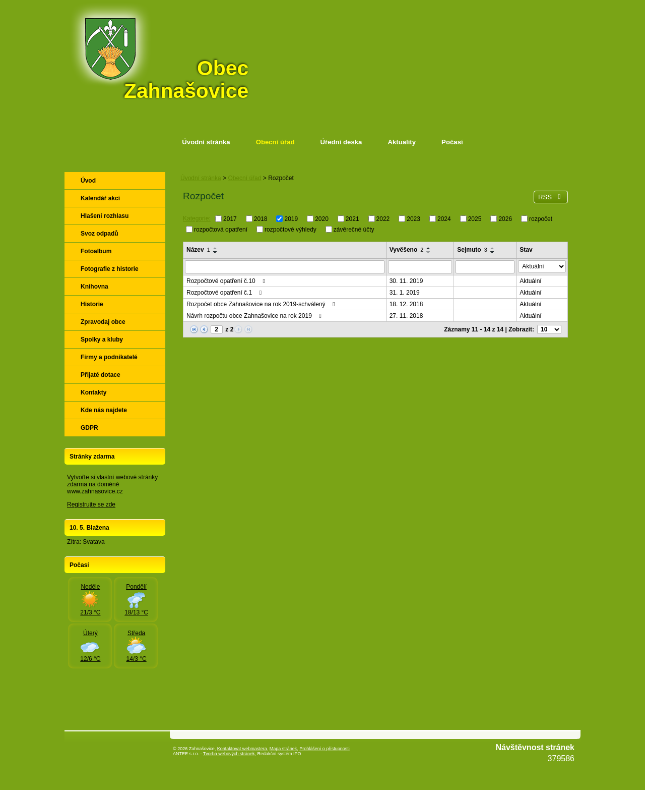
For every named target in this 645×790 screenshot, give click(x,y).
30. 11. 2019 (406, 281)
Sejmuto (472, 249)
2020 (322, 218)
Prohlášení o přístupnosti (324, 748)
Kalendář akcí (100, 198)
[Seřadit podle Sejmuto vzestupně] (492, 248)
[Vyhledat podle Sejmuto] (485, 266)
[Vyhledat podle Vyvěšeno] (420, 266)
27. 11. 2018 (406, 315)
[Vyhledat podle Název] (284, 266)
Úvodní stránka (206, 142)
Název (198, 249)
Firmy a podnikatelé (109, 357)
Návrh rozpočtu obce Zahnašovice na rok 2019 (255, 315)
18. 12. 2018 (406, 304)
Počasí (452, 142)
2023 (413, 218)
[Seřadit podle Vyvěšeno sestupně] (428, 252)
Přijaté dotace (100, 374)
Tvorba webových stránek (229, 753)
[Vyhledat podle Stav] (542, 266)
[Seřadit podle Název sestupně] (215, 252)
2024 (444, 218)
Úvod (88, 180)
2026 (505, 218)
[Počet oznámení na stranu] (549, 329)
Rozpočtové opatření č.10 (227, 281)
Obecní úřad (275, 142)
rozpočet (540, 218)
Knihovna (94, 286)
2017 (230, 218)
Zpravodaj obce (103, 321)
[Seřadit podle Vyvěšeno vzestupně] (428, 248)
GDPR (89, 427)
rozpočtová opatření (220, 229)
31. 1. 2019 (405, 292)
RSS (550, 197)
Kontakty (93, 392)
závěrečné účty (354, 229)
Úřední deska (341, 142)
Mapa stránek (283, 748)
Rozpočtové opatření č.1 (225, 292)
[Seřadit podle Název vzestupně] (215, 248)
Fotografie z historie (110, 268)
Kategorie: (197, 218)
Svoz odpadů (99, 233)
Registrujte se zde (91, 504)
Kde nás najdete (104, 410)
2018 (261, 218)
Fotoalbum (96, 251)
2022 (383, 218)
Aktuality (402, 142)
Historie (92, 304)
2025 (475, 218)
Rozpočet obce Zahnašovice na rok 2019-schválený (262, 304)
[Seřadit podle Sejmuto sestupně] (492, 252)
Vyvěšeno (407, 249)
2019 (291, 218)
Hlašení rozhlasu (104, 215)
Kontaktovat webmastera (242, 748)
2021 (352, 218)
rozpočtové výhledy (290, 229)
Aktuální (530, 281)
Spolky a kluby (102, 339)
